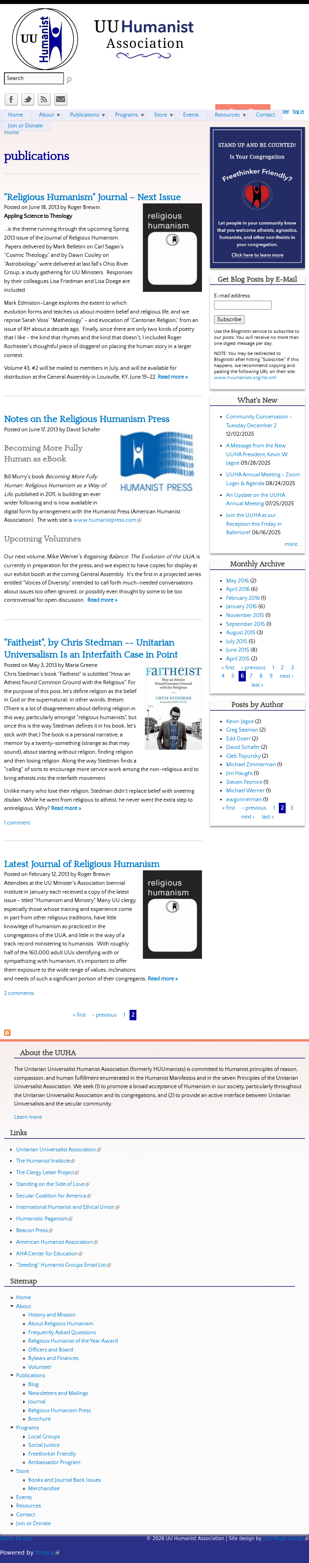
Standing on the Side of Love (52, 1184)
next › (286, 676)
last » (257, 685)
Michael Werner (245, 791)
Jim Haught (239, 773)
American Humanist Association (57, 1242)
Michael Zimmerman (251, 764)
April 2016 (238, 589)
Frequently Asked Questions (62, 1332)
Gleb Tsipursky (243, 756)
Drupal (47, 1552)
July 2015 (236, 641)
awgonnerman (244, 799)
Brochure (39, 1419)
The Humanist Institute (45, 1161)
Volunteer (40, 1367)
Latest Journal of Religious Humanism (81, 864)
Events (191, 115)
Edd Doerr (238, 739)
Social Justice (44, 1445)
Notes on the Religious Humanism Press (86, 419)
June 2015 (237, 650)
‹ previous (105, 1015)
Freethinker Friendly (52, 1454)
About (46, 115)
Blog (33, 1384)
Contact (265, 115)
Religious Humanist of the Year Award (73, 1341)
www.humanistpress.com (107, 520)
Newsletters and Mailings (58, 1393)
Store (160, 115)
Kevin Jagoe (240, 721)
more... (292, 544)
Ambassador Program (54, 1462)
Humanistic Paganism (44, 1219)
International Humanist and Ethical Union (67, 1207)
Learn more (28, 1117)
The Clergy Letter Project (47, 1172)
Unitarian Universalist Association (58, 1150)
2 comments (19, 993)
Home (11, 132)
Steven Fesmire (244, 782)
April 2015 (238, 659)
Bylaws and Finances (53, 1358)
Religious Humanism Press (59, 1410)
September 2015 (245, 624)
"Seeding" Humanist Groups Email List (63, 1265)
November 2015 (245, 615)
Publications (84, 115)
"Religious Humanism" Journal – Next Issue (92, 197)
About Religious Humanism (60, 1324)
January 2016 (241, 606)
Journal (36, 1402)
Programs (126, 115)
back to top (16, 1538)
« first (79, 1015)
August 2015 (240, 633)
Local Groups (44, 1437)
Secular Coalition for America (53, 1196)
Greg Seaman (242, 730)
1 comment (17, 823)
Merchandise (44, 1488)
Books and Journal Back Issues (64, 1480)
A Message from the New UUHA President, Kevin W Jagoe (257, 454)
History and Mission (52, 1315)
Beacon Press (34, 1230)
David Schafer (243, 747)
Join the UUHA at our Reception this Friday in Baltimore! (254, 524)
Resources (227, 115)
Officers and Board (50, 1350)
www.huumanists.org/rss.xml (245, 377)
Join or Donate (25, 126)
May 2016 (237, 581)
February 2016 (243, 598)
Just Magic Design (286, 1538)
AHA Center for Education (49, 1254)
